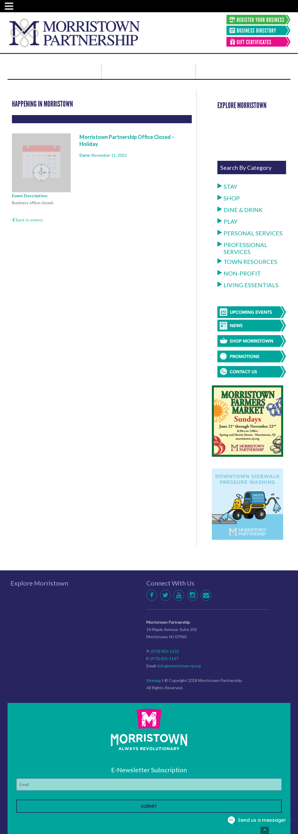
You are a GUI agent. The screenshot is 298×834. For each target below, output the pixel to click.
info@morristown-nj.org (179, 665)
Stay (227, 186)
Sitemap (153, 680)
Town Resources (247, 261)
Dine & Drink (240, 209)
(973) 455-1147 (164, 658)
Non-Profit (239, 273)
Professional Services (242, 248)
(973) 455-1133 (165, 651)
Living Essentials (248, 284)
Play (227, 221)
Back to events (27, 219)
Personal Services (250, 233)
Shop (228, 198)
